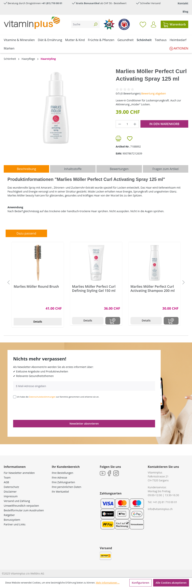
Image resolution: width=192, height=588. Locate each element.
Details (37, 321)
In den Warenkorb (164, 124)
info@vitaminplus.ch (160, 509)
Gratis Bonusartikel (88, 3)
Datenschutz (11, 487)
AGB (6, 482)
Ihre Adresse (59, 477)
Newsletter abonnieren (84, 423)
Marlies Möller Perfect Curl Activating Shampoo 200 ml (152, 288)
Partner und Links (15, 524)
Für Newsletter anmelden (19, 473)
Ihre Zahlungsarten (63, 482)
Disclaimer (10, 491)
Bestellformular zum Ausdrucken (24, 510)
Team (7, 477)
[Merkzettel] (142, 24)
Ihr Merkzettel (60, 491)
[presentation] (41, 408)
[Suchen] (95, 24)
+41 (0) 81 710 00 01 (165, 502)
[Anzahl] (127, 124)
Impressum (11, 496)
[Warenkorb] (174, 24)
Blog (185, 11)
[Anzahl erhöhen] (135, 124)
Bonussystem (12, 519)
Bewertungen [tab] (119, 169)
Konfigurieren (140, 582)
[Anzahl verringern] (120, 124)
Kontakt (183, 3)
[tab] (26, 169)
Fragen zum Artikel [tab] (165, 169)
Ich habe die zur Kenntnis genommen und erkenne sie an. (58, 396)
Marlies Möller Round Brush (36, 286)
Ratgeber (9, 515)
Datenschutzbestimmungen (42, 396)
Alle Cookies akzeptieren (171, 582)
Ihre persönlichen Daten (66, 487)
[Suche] (81, 24)
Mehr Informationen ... (107, 582)
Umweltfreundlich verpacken (21, 505)
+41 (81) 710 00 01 (51, 3)
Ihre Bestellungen (62, 473)
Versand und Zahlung (17, 501)
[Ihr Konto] (153, 24)
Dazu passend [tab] (26, 233)
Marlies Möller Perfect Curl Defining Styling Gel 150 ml (94, 288)
